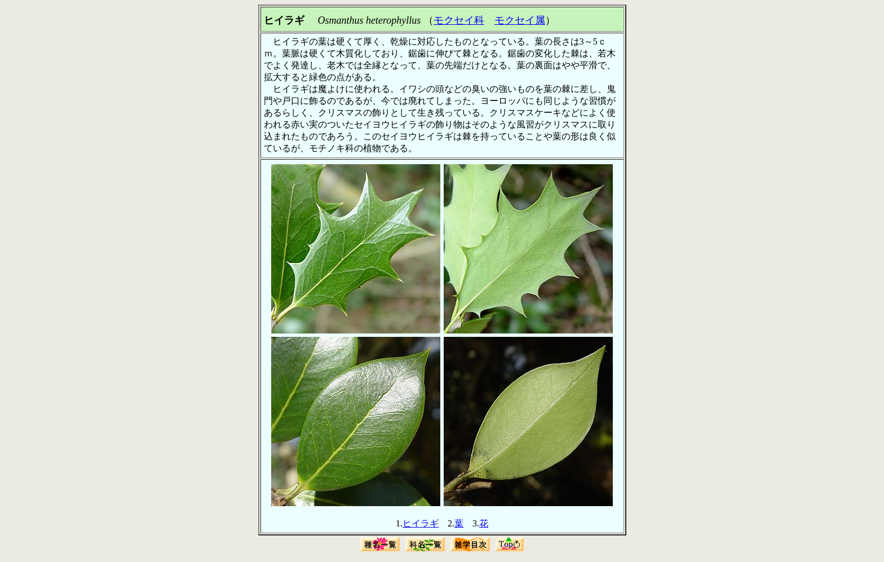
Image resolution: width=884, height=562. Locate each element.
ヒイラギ (421, 523)
